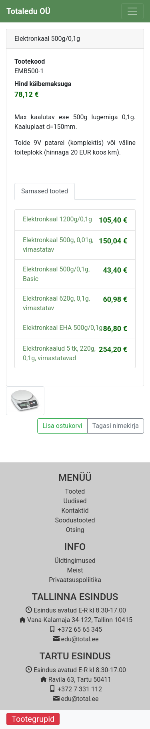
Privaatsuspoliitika (75, 580)
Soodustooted (75, 520)
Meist (75, 570)
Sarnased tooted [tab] (44, 191)
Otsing (75, 530)
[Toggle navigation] (132, 11)
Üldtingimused (75, 560)
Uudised (75, 501)
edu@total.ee (80, 639)
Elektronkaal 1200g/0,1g (57, 219)
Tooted (75, 491)
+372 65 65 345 (80, 629)
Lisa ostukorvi (62, 426)
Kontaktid (75, 510)
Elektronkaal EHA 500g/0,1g (62, 327)
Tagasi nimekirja (115, 426)
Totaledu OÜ (28, 11)
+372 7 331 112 (80, 689)
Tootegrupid (33, 719)
